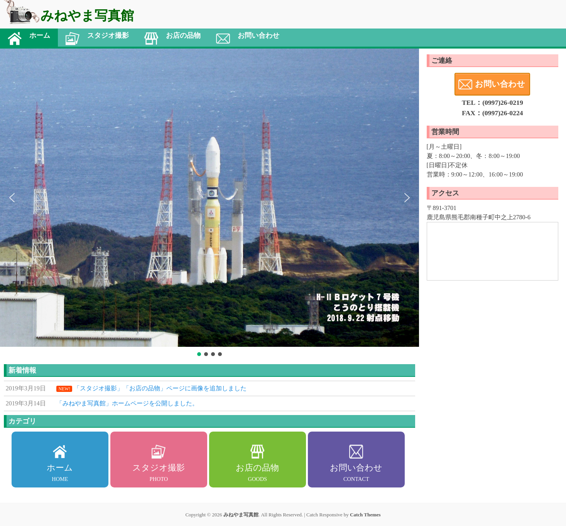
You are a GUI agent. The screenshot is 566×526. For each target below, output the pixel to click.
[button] (12, 198)
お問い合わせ (500, 84)
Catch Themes (365, 515)
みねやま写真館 (241, 515)
